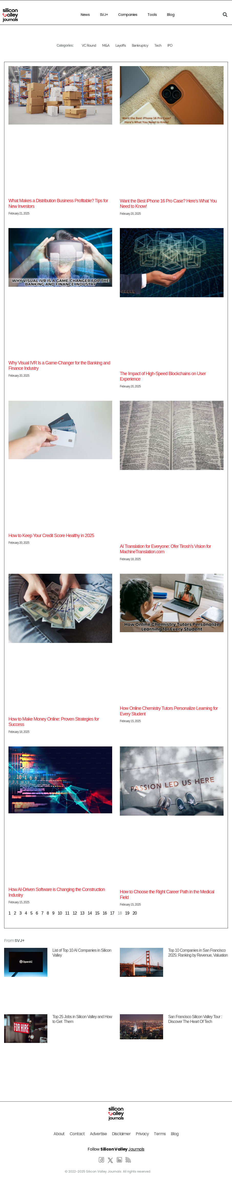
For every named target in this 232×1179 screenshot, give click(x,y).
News (85, 14)
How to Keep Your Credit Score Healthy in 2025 (51, 535)
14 (90, 913)
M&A (105, 45)
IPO (169, 45)
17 (112, 913)
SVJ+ (104, 14)
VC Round (89, 45)
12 (75, 913)
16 (105, 913)
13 (82, 913)
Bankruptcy (140, 45)
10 (60, 913)
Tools (152, 14)
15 (97, 913)
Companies (127, 14)
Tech (157, 45)
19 (127, 913)
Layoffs (120, 45)
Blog (170, 14)
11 (67, 913)
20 (135, 913)
